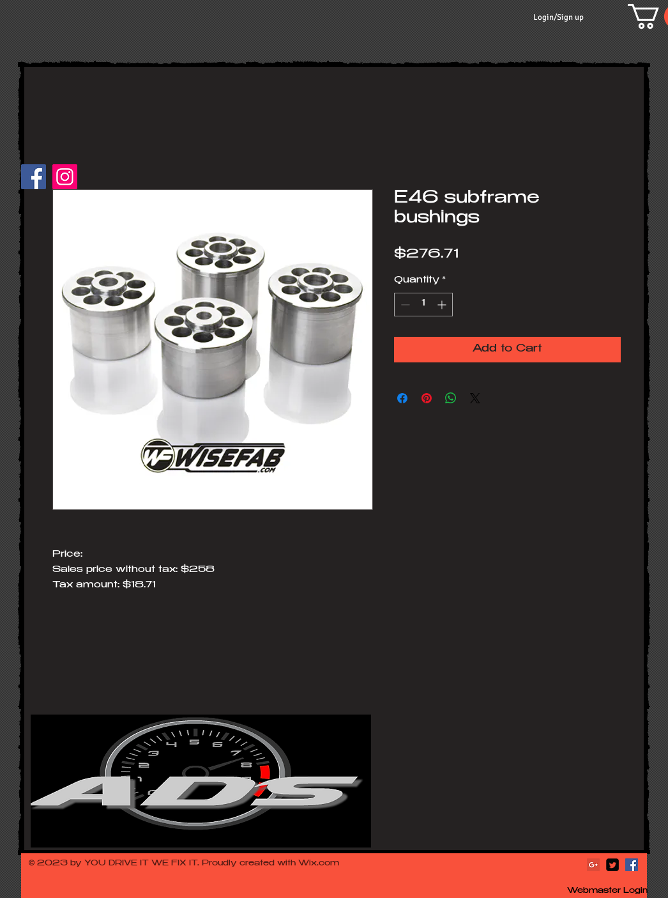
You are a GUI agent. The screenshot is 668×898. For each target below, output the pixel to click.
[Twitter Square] (612, 864)
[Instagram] (64, 176)
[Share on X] (475, 398)
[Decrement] (404, 304)
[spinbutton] (423, 304)
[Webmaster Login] (607, 891)
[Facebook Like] (108, 182)
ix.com (324, 863)
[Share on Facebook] (402, 398)
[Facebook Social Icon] (631, 864)
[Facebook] (33, 176)
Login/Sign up (558, 17)
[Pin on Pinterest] (426, 398)
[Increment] (443, 304)
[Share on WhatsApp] (451, 398)
